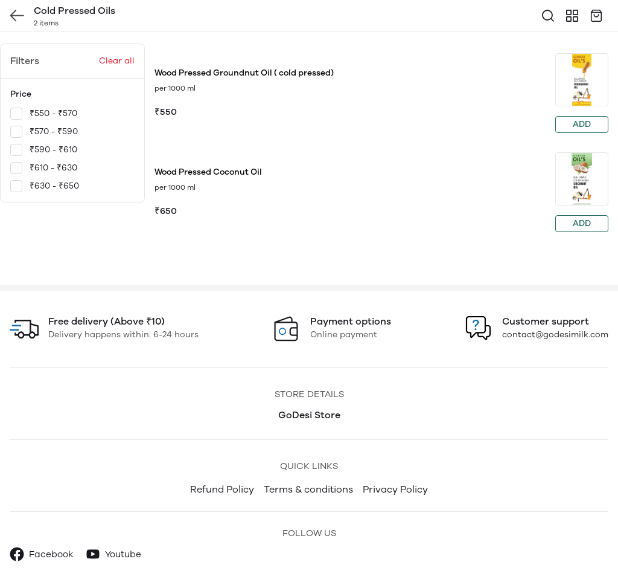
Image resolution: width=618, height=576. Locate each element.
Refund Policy (222, 489)
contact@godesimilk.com (555, 334)
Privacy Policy (395, 489)
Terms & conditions (308, 489)
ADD (582, 124)
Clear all (117, 61)
